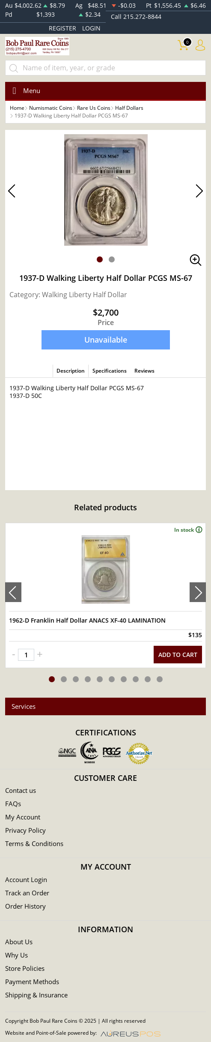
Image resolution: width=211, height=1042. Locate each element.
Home (17, 107)
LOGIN (91, 28)
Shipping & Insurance (36, 995)
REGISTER (62, 28)
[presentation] (13, 592)
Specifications (109, 370)
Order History (25, 906)
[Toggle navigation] (23, 90)
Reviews (144, 370)
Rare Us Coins (93, 107)
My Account (22, 817)
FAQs (13, 803)
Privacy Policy (25, 830)
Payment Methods (32, 981)
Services (24, 706)
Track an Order (27, 892)
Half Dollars (129, 107)
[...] (105, 67)
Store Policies (25, 968)
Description (70, 370)
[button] (100, 259)
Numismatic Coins (50, 107)
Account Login (26, 879)
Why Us (16, 955)
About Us (19, 941)
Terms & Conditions (34, 843)
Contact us (20, 790)
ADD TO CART (177, 654)
